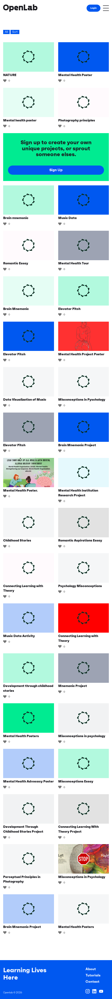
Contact (92, 981)
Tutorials (93, 975)
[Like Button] (5, 80)
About (91, 969)
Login (93, 7)
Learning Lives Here (24, 973)
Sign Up (56, 170)
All (6, 32)
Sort (15, 32)
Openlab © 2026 (12, 992)
